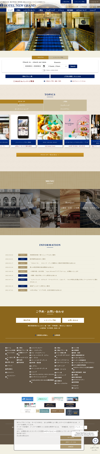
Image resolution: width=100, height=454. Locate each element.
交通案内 (59, 374)
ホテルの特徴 (11, 343)
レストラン (42, 102)
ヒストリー (10, 365)
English (76, 381)
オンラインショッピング (39, 370)
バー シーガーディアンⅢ (39, 361)
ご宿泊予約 (65, 1)
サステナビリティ (79, 373)
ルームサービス (23, 350)
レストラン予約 (80, 1)
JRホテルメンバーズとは (78, 81)
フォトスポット (11, 347)
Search (72, 66)
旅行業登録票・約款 (79, 365)
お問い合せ (10, 355)
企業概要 (57, 328)
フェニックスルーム (62, 353)
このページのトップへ (94, 448)
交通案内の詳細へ (42, 328)
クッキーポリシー (79, 351)
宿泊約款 (21, 355)
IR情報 (75, 368)
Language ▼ (95, 1)
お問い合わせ (73, 313)
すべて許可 (71, 437)
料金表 (20, 353)
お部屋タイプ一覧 (23, 347)
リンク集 (76, 341)
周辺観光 (10, 362)
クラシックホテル (62, 376)
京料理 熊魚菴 (36, 356)
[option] (50, 25)
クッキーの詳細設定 (79, 353)
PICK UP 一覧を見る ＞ (50, 148)
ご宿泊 (25, 102)
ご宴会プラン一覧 (62, 343)
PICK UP (8, 102)
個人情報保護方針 (79, 348)
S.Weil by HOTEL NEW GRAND (42, 367)
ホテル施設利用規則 (79, 358)
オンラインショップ (75, 102)
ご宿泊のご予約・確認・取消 (53, 81)
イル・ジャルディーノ (38, 346)
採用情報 (76, 375)
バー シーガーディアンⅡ (39, 353)
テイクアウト (91, 102)
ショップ (34, 365)
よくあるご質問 (94, 7)
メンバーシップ (72, 7)
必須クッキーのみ (71, 442)
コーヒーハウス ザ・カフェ (40, 348)
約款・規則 (76, 346)
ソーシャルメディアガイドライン (84, 356)
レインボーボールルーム (63, 349)
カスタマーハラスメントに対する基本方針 (83, 362)
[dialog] (49, 435)
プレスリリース (11, 370)
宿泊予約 (27, 313)
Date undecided (50, 70)
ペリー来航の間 (61, 346)
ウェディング (58, 102)
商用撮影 (59, 370)
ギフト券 (59, 366)
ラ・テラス (34, 351)
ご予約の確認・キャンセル (72, 76)
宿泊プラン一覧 (27, 76)
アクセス (83, 7)
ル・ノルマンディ (36, 343)
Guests (57, 62)
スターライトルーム (62, 355)
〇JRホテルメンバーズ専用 (23, 81)
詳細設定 (70, 446)
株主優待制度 (77, 370)
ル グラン (34, 359)
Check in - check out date (34, 62)
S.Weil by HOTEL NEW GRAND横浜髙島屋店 (42, 374)
